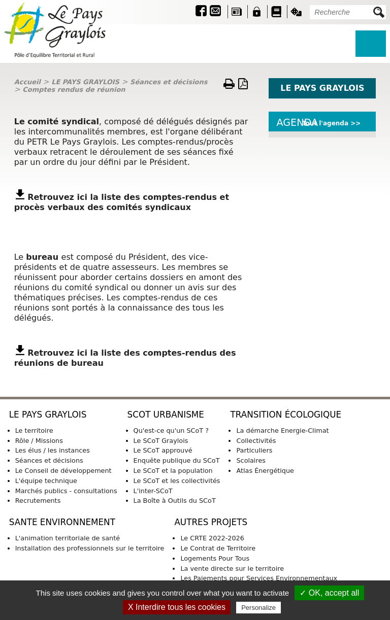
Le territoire (34, 430)
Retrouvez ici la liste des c (87, 197)
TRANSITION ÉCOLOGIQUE (285, 414)
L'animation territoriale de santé (67, 538)
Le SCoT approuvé (163, 450)
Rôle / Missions (39, 440)
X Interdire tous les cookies (176, 607)
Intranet (256, 11)
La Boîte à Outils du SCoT (175, 500)
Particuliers (254, 450)
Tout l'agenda (325, 123)
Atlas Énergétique (265, 470)
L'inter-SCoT (153, 491)
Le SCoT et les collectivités (177, 481)
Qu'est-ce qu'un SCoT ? (171, 430)
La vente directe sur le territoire (232, 568)
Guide (276, 11)
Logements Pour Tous (214, 558)
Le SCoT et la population (173, 470)
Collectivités (256, 440)
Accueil (27, 82)
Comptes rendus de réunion (73, 89)
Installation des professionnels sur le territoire (90, 548)
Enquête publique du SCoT (177, 460)
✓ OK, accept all (329, 593)
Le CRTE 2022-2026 (212, 538)
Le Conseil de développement (63, 470)
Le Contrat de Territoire (217, 548)
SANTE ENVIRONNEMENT (62, 522)
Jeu (296, 11)
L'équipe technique (46, 481)
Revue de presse (236, 11)
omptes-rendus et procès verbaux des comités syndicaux (121, 202)
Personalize (258, 607)
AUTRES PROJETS (210, 522)
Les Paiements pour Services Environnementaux (258, 578)
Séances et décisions (168, 82)
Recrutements (38, 500)
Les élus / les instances (52, 450)
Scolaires (250, 460)
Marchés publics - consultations (66, 491)
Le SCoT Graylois (161, 440)
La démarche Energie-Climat (282, 430)
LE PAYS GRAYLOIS (85, 82)
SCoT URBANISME (165, 414)
